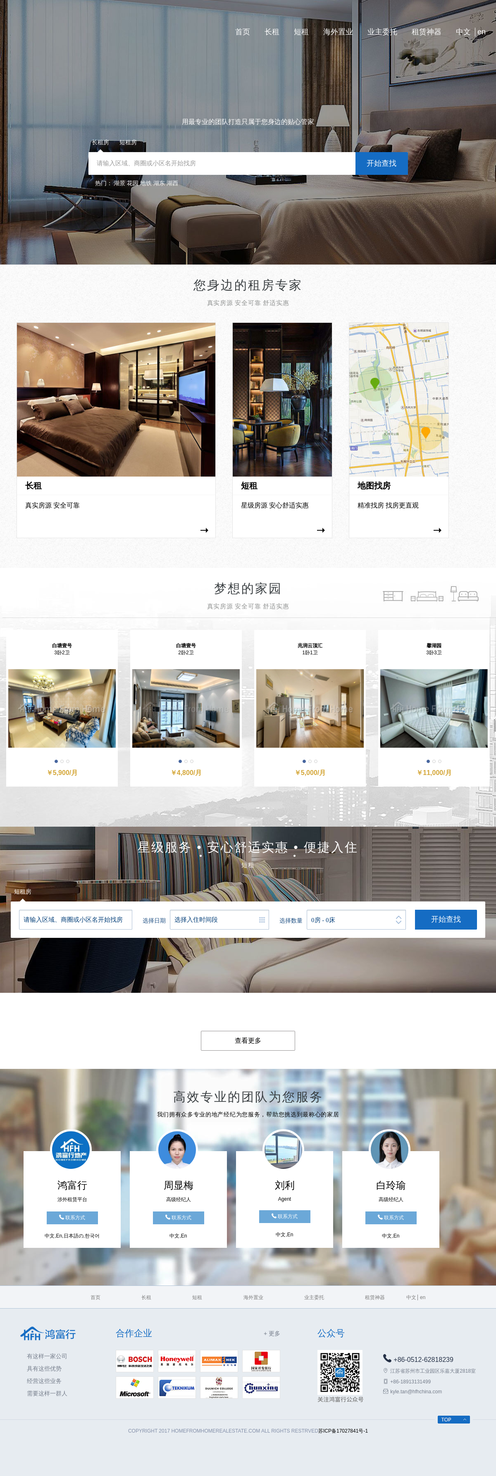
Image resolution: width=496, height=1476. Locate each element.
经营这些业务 (44, 1381)
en (481, 32)
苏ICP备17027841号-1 (343, 1431)
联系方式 (72, 1218)
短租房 (128, 142)
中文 (463, 32)
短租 (301, 32)
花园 (132, 183)
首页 (242, 32)
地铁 (146, 183)
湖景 (119, 183)
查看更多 (248, 1040)
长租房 (100, 142)
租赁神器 (426, 32)
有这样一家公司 (47, 1356)
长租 (272, 32)
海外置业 (338, 32)
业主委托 (382, 32)
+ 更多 (272, 1333)
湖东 (159, 183)
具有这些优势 (44, 1368)
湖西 (172, 183)
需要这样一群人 (47, 1393)
